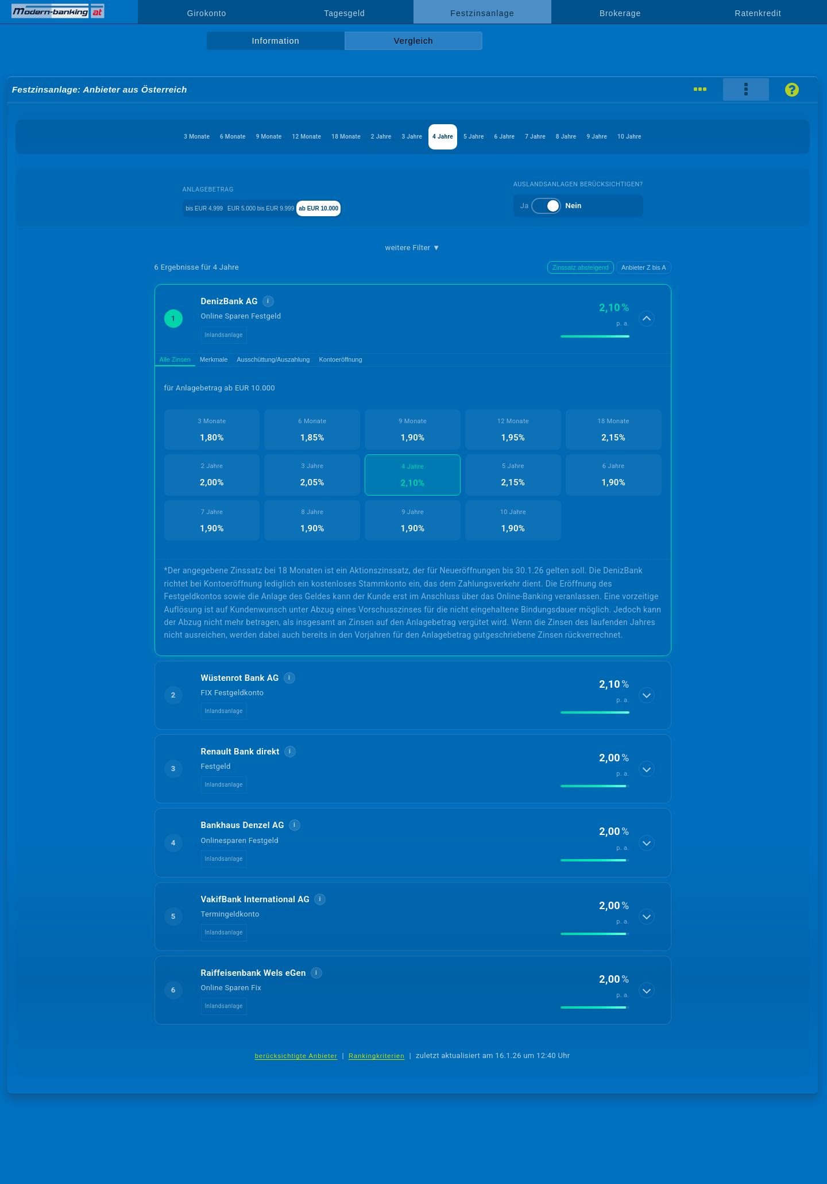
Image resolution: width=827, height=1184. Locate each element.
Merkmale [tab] (235, 362)
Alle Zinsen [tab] (182, 362)
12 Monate (246, 136)
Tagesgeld (344, 13)
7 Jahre (600, 136)
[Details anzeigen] (648, 318)
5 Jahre (503, 136)
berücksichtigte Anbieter (296, 1062)
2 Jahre (359, 136)
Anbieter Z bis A (643, 267)
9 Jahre (696, 136)
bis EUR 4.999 (189, 207)
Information (275, 40)
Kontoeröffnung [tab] (400, 362)
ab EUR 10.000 (362, 207)
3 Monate (80, 136)
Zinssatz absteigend (580, 267)
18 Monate (305, 136)
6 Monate (134, 136)
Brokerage (620, 13)
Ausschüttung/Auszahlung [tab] (313, 362)
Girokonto (206, 13)
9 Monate (189, 136)
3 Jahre (408, 136)
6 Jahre (552, 136)
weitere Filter (412, 247)
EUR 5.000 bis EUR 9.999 (274, 207)
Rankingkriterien (377, 1062)
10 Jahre (746, 136)
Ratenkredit (758, 13)
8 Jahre (648, 136)
